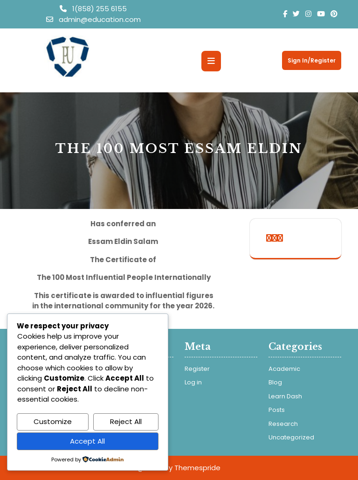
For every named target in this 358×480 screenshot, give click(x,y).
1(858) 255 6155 (93, 9)
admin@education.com (93, 19)
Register (197, 368)
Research (283, 423)
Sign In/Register (312, 60)
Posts (276, 409)
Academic (284, 368)
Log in (193, 382)
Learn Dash (285, 396)
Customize (53, 421)
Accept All (87, 441)
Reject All (126, 421)
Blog (275, 382)
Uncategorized (291, 437)
